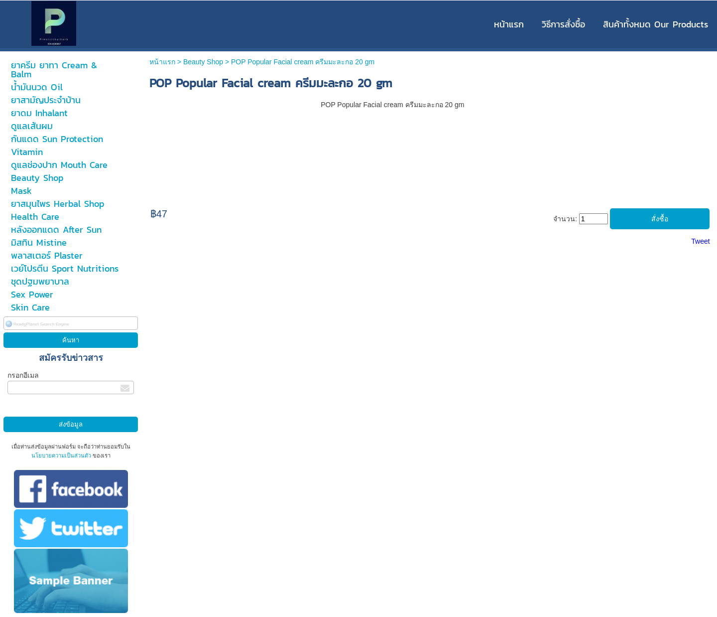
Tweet (700, 241)
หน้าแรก (162, 62)
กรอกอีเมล (23, 375)
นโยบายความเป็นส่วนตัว (62, 456)
